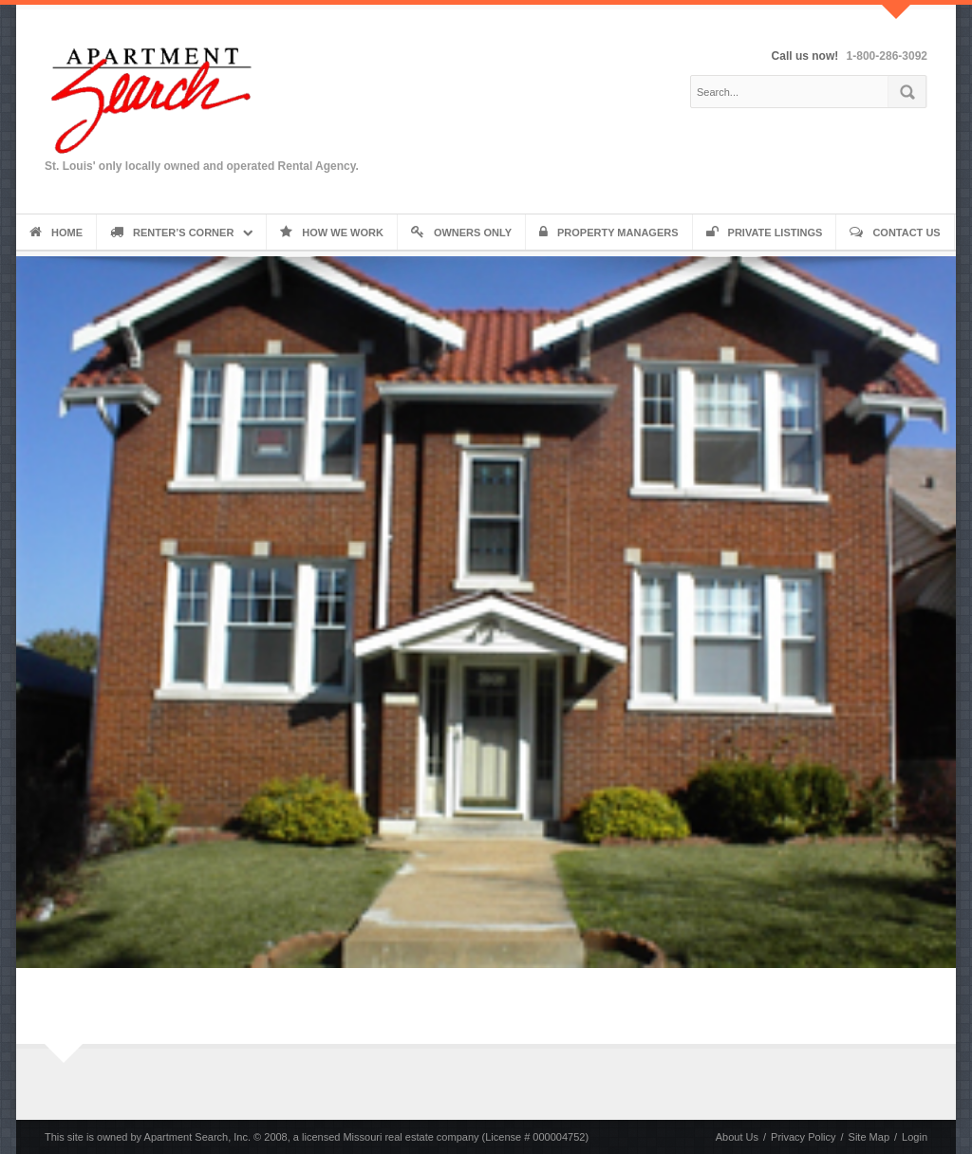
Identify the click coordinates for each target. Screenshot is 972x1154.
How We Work (331, 232)
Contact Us (895, 232)
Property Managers (609, 232)
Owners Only (461, 232)
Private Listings (764, 232)
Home (56, 232)
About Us (737, 1137)
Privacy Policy (803, 1137)
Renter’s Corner (172, 232)
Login (914, 1137)
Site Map (869, 1137)
